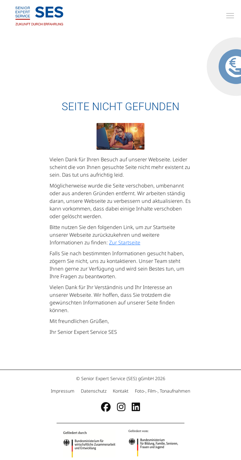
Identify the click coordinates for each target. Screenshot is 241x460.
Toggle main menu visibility (230, 14)
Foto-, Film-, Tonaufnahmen (162, 391)
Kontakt (121, 391)
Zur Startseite (124, 242)
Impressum (63, 391)
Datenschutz (94, 391)
